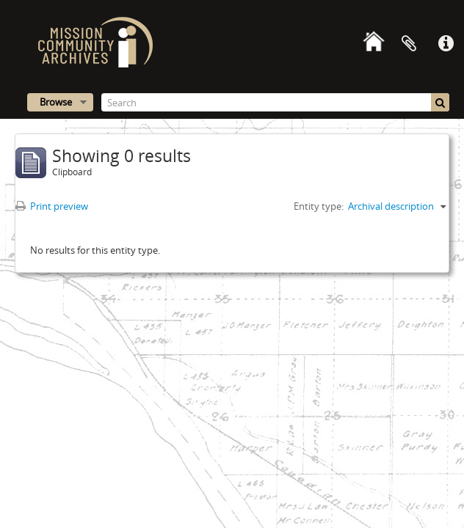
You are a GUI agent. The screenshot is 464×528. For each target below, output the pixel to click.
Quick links (445, 44)
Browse (56, 102)
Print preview (51, 206)
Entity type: (319, 206)
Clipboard (409, 44)
